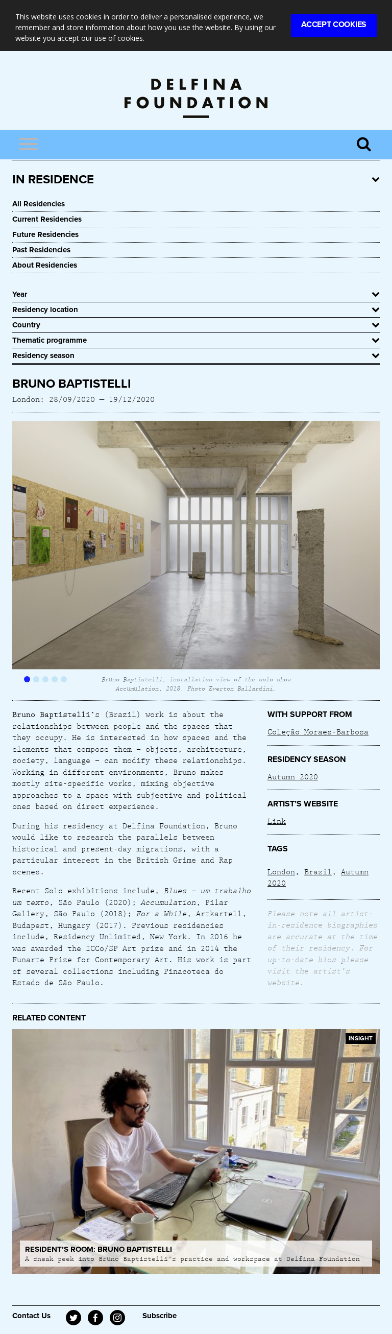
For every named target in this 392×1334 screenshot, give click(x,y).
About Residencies (44, 265)
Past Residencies (41, 249)
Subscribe (159, 1315)
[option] (196, 556)
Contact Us (31, 1315)
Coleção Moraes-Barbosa (318, 731)
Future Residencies (45, 234)
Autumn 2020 (292, 776)
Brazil (318, 871)
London (281, 871)
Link (276, 820)
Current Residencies (47, 219)
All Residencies (38, 203)
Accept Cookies (333, 24)
